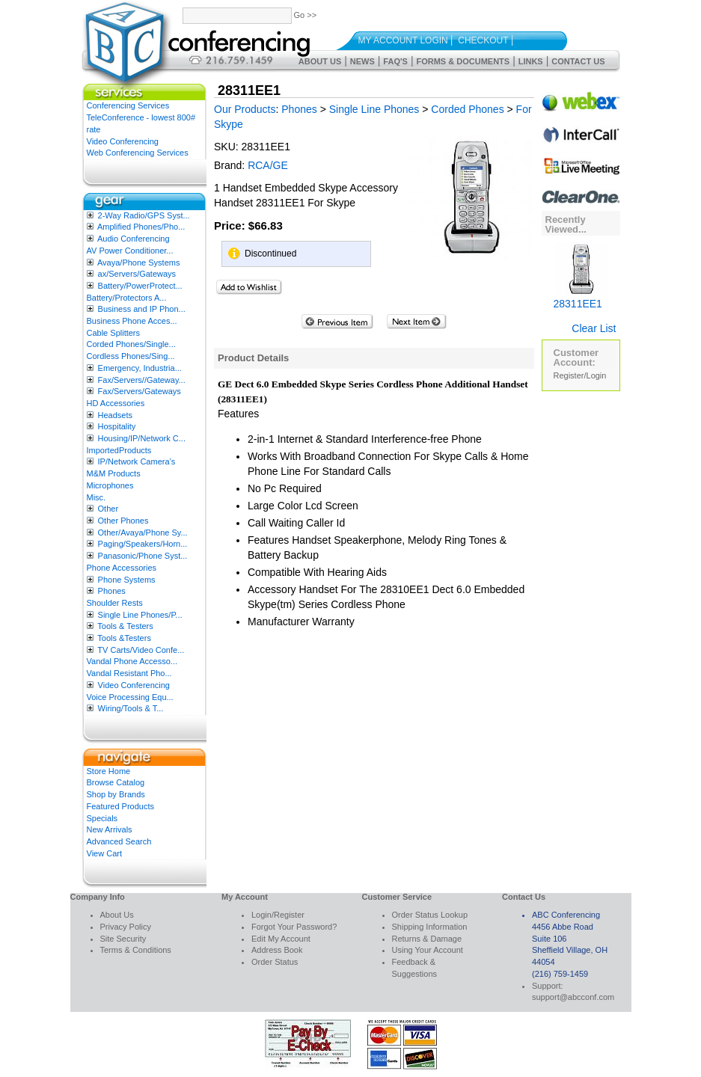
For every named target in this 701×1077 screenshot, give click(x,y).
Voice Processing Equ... (130, 697)
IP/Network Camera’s (137, 461)
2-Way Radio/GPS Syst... (144, 215)
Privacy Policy (125, 926)
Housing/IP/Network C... (142, 438)
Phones (112, 590)
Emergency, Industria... (140, 367)
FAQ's (395, 61)
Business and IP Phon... (142, 308)
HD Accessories (116, 403)
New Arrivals (109, 829)
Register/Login (580, 375)
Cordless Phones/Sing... (131, 356)
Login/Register (277, 914)
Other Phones (123, 520)
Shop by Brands (116, 794)
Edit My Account (280, 938)
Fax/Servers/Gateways (139, 391)
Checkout (483, 40)
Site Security (123, 938)
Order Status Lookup (430, 914)
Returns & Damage (427, 938)
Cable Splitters (114, 332)
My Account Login (403, 40)
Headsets (115, 415)
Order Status (274, 961)
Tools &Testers (124, 637)
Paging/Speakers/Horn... (143, 543)
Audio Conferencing (133, 238)
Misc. (96, 497)
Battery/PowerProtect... (140, 285)
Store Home (109, 771)
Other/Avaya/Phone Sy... (143, 532)
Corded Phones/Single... (131, 344)
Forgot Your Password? (294, 926)
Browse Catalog (116, 782)
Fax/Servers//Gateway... (142, 379)
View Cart (104, 853)
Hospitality (117, 426)
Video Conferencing (123, 141)
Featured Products (121, 806)
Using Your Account (427, 949)
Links (530, 61)
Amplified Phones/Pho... (141, 226)
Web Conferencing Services (138, 152)
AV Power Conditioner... (130, 250)
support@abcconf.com (573, 996)
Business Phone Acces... (132, 320)
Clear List (594, 328)
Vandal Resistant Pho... (129, 673)
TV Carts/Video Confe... (140, 649)
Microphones (110, 485)
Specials (102, 818)
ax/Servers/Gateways (137, 273)
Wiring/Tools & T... (131, 708)
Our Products (244, 109)
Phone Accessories (122, 567)
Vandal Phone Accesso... (132, 661)
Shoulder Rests (115, 602)
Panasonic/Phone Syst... (143, 555)
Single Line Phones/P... (140, 614)
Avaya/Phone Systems (138, 262)
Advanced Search (119, 841)
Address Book (276, 949)
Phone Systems (127, 579)
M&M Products (114, 473)
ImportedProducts (119, 450)
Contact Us (577, 61)
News (362, 61)
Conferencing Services (128, 105)
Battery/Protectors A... (127, 297)
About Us (320, 61)
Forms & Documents (462, 61)
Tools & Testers (125, 626)
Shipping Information (430, 926)
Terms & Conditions (135, 949)
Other (108, 508)
